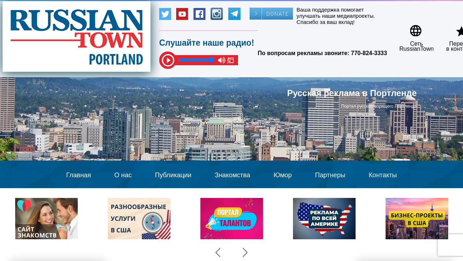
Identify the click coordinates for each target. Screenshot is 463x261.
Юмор (282, 175)
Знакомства (232, 175)
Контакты (383, 175)
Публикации (173, 175)
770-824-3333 (369, 53)
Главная (78, 175)
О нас (123, 175)
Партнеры (330, 175)
